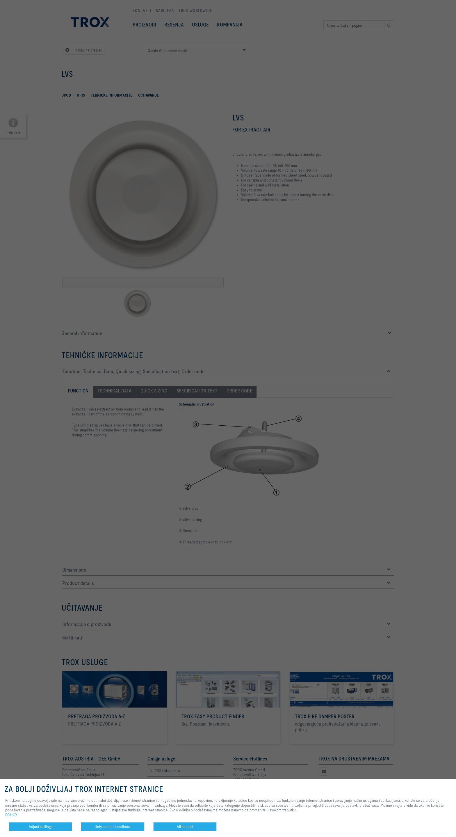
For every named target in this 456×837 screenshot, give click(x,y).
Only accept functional (113, 826)
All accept (185, 826)
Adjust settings (40, 826)
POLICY (11, 815)
